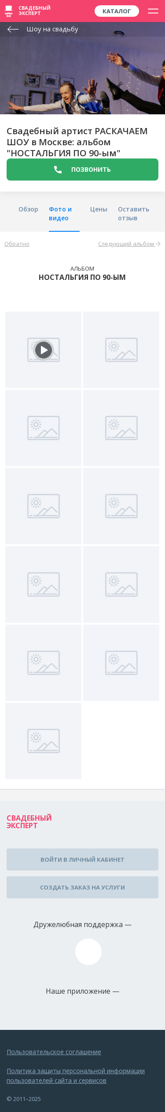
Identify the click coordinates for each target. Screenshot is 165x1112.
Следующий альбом (129, 244)
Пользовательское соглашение (54, 1052)
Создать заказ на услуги (82, 887)
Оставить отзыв (133, 213)
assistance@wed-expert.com (88, 952)
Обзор (28, 209)
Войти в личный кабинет (82, 859)
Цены (98, 209)
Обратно (16, 244)
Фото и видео (60, 213)
